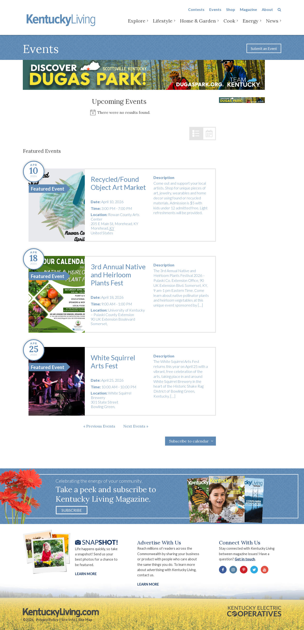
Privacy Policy (47, 620)
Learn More (86, 574)
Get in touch (245, 559)
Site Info (68, 620)
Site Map (85, 620)
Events (215, 12)
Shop (230, 12)
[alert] (119, 112)
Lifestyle (162, 24)
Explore (136, 24)
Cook (229, 24)
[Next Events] (135, 426)
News (272, 24)
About (267, 12)
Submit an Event (264, 48)
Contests (196, 12)
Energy (250, 24)
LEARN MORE (148, 584)
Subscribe (72, 510)
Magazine (248, 12)
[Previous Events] (99, 426)
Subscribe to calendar (189, 441)
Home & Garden (198, 24)
